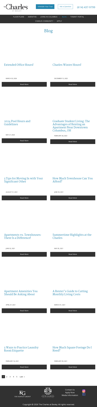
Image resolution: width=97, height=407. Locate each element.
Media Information (70, 395)
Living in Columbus (48, 17)
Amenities (32, 17)
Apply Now (70, 392)
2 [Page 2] (6, 377)
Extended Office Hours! (18, 65)
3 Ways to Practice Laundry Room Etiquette (21, 349)
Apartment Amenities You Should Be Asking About (21, 293)
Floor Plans (18, 17)
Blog (64, 17)
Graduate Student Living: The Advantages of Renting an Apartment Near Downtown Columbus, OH (71, 126)
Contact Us (70, 389)
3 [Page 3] (10, 377)
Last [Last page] (21, 377)
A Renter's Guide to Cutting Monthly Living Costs (70, 293)
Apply (59, 21)
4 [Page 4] (13, 377)
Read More (24, 84)
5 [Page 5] (16, 377)
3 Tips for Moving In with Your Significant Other (23, 180)
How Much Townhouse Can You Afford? (73, 180)
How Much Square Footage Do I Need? (72, 349)
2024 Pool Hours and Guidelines (17, 123)
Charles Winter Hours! (67, 65)
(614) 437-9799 (85, 7)
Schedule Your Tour (45, 6)
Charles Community (44, 21)
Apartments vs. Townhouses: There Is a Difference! (22, 236)
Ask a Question (65, 6)
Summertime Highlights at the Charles (72, 236)
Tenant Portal (77, 17)
